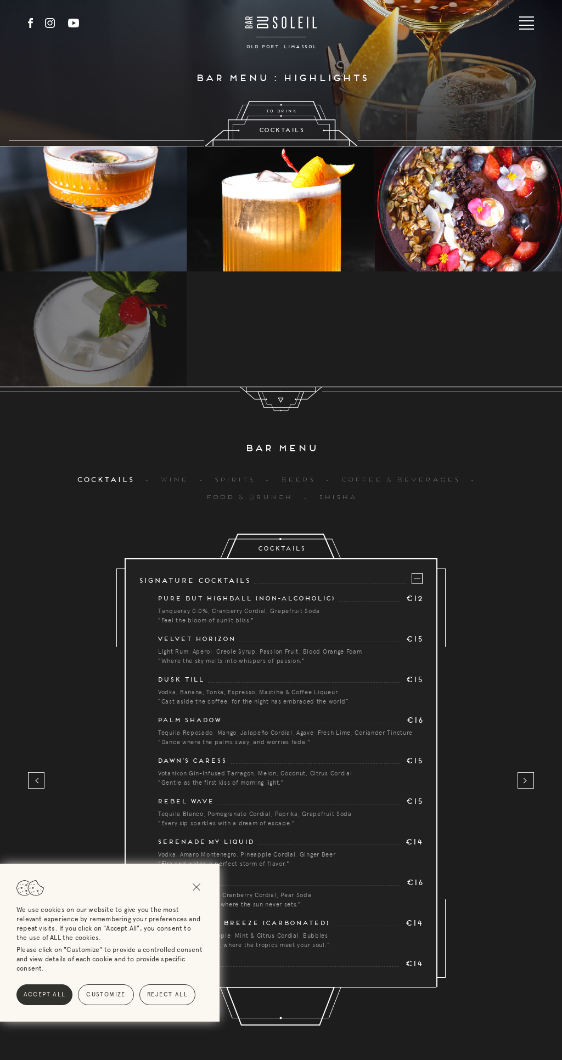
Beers (297, 364)
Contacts (418, 1007)
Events (319, 1007)
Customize (60, 994)
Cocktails (104, 365)
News (365, 1007)
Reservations (194, 1007)
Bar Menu (263, 1007)
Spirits (233, 364)
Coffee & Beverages (399, 364)
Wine (173, 364)
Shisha (337, 382)
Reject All (122, 994)
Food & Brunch (248, 382)
